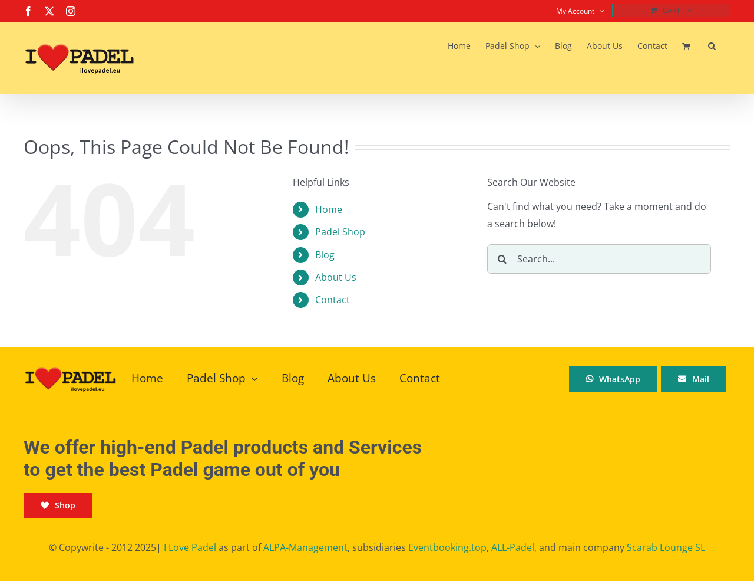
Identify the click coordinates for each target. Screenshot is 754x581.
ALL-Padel (512, 547)
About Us (335, 277)
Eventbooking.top (447, 547)
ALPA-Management (305, 547)
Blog (325, 254)
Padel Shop (340, 231)
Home (328, 209)
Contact (332, 299)
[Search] (502, 259)
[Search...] (599, 259)
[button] (712, 46)
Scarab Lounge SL (666, 547)
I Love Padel (190, 547)
